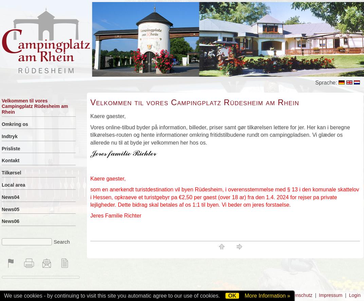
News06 (10, 221)
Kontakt (10, 160)
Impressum (330, 295)
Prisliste (11, 148)
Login (355, 295)
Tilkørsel (11, 172)
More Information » (267, 296)
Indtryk (10, 136)
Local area (13, 185)
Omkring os (15, 124)
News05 (10, 209)
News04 (10, 197)
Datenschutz (299, 295)
